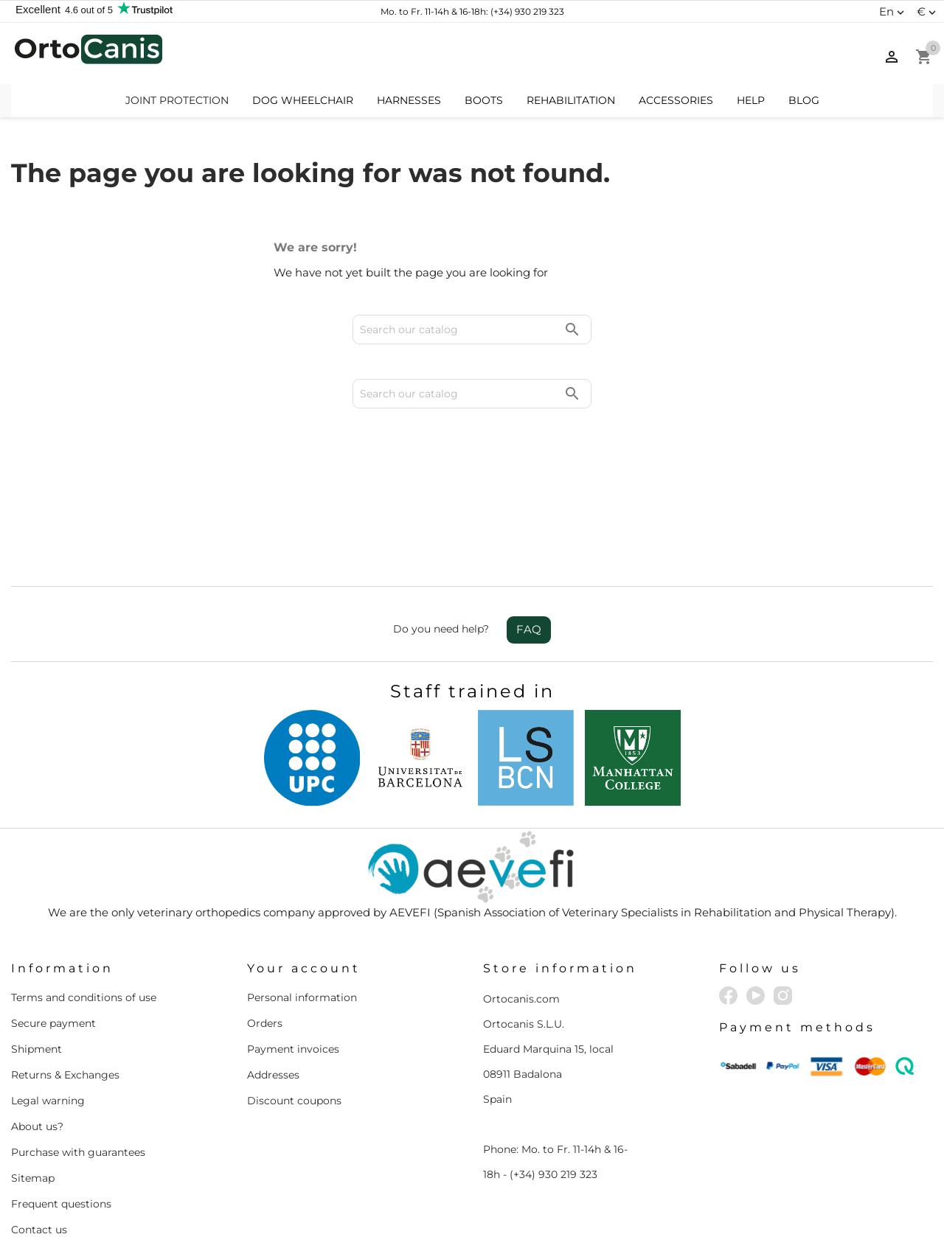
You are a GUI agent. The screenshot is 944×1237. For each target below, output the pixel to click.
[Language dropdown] (893, 11)
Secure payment (53, 959)
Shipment (36, 985)
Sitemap (33, 1114)
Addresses (273, 1010)
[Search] (472, 54)
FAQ (528, 565)
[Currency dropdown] (928, 11)
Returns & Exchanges (65, 1010)
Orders (264, 959)
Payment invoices (293, 985)
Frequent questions (61, 1139)
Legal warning (48, 1036)
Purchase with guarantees (78, 1088)
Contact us (39, 1165)
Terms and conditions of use (83, 933)
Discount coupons (294, 1036)
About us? (37, 1062)
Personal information (302, 933)
